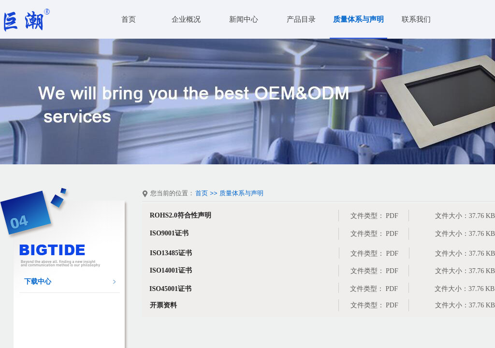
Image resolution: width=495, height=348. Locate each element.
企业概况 (186, 19)
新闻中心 (243, 19)
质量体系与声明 (358, 19)
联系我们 (416, 19)
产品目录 (301, 19)
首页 (128, 19)
